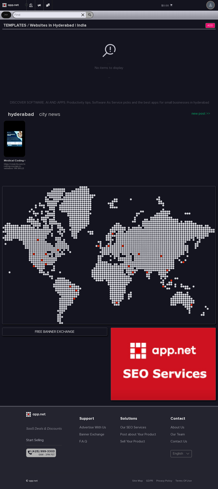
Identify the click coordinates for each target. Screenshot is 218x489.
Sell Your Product (132, 441)
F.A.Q (83, 441)
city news (49, 114)
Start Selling (35, 440)
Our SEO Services (133, 427)
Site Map (137, 480)
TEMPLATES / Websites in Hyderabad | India (44, 25)
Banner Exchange (91, 434)
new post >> (201, 113)
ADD (210, 25)
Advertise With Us (92, 427)
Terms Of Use (183, 480)
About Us (177, 427)
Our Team (178, 434)
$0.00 (167, 5)
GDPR (149, 480)
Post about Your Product (138, 434)
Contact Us (179, 441)
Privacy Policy (164, 480)
